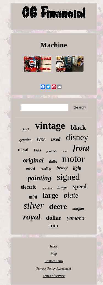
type (41, 139)
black (78, 127)
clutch (25, 129)
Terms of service (54, 276)
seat (65, 151)
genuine (25, 140)
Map (54, 254)
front (81, 147)
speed (80, 186)
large (50, 195)
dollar (53, 217)
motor (73, 159)
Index (53, 246)
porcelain (51, 151)
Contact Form (53, 261)
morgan (78, 209)
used (55, 139)
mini (33, 197)
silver (33, 206)
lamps (62, 187)
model (30, 168)
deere (58, 206)
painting (39, 178)
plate (71, 195)
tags (37, 150)
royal (31, 216)
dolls (53, 162)
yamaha (75, 218)
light (77, 168)
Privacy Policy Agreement (54, 268)
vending (45, 168)
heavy (62, 167)
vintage (50, 125)
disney (77, 137)
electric (28, 187)
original (33, 160)
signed (68, 177)
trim (53, 225)
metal (23, 149)
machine (46, 188)
